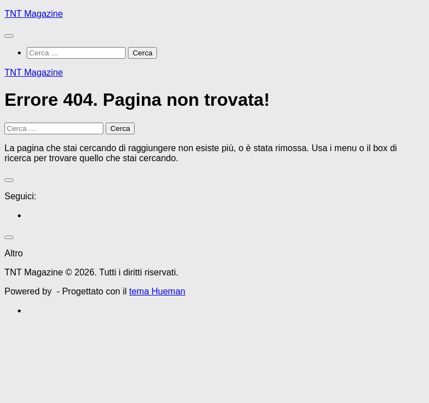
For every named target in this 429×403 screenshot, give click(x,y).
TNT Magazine (33, 13)
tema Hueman (157, 291)
